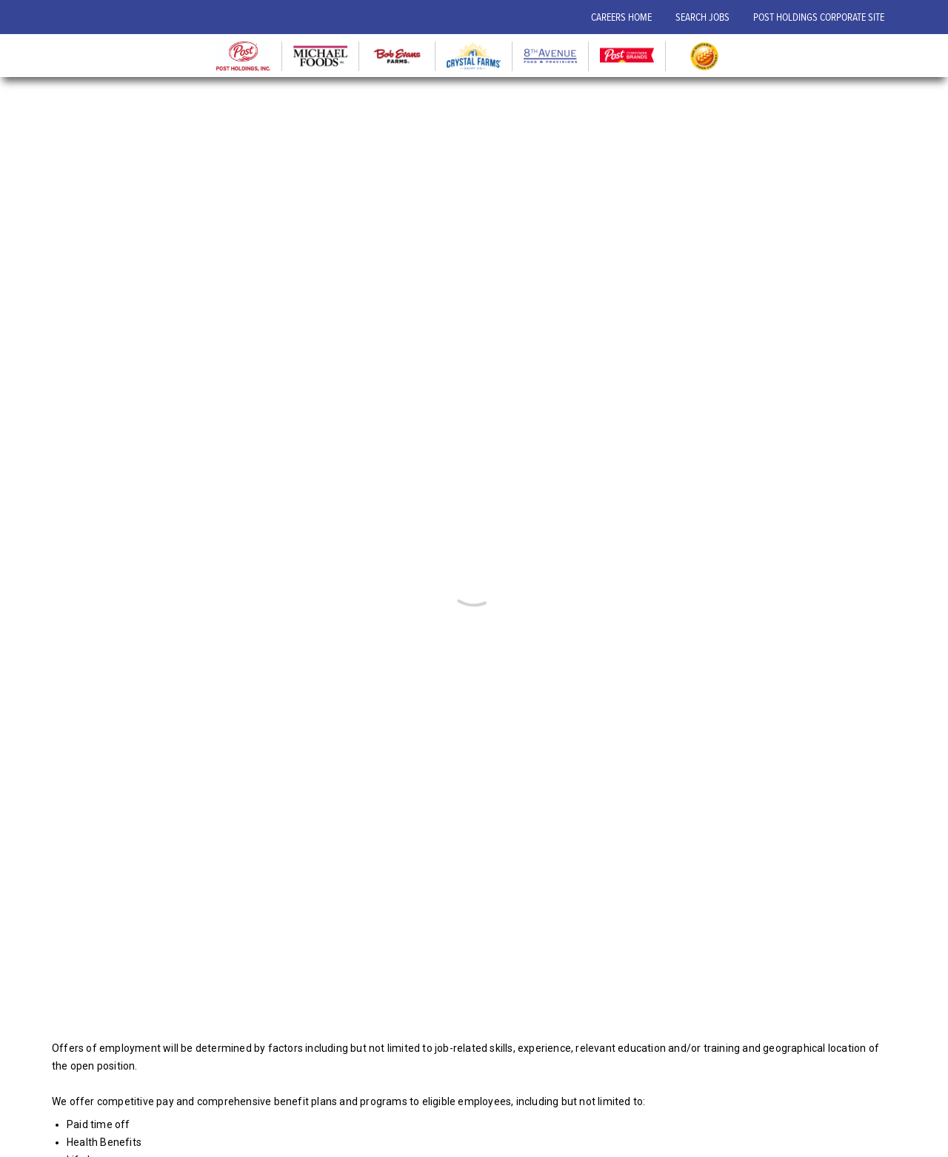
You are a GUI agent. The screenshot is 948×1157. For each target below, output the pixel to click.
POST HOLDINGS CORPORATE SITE (818, 17)
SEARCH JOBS (702, 17)
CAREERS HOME (621, 17)
